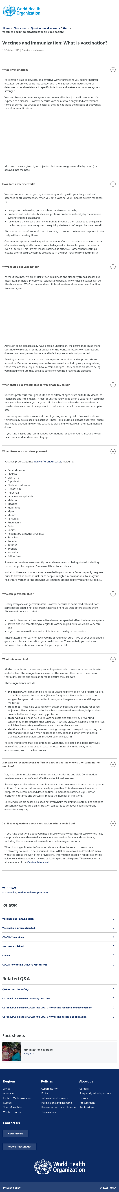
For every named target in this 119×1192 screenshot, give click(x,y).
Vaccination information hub (20, 928)
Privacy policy (11, 1188)
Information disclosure (54, 1098)
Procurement (87, 1103)
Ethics (44, 1094)
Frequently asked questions (95, 1094)
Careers (84, 1089)
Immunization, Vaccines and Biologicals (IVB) (25, 892)
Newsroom (20, 28)
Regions (10, 1081)
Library (83, 1098)
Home (6, 28)
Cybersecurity (49, 1089)
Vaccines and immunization (19, 918)
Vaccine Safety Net (38, 862)
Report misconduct (19, 1148)
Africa (6, 1089)
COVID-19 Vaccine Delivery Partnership (26, 964)
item (66, 28)
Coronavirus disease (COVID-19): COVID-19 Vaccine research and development (50, 1007)
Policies (48, 1081)
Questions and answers (45, 28)
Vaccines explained (14, 946)
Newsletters (15, 1134)
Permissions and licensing (56, 1103)
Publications (86, 1108)
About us (87, 1081)
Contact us (12, 1123)
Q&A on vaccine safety (16, 989)
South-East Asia (12, 1108)
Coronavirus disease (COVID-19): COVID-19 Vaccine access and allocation (47, 1016)
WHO (113, 1188)
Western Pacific (12, 1112)
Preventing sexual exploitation (59, 1108)
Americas (8, 1094)
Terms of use (49, 1112)
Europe (7, 1103)
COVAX (6, 955)
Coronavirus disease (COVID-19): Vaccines (28, 998)
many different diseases (47, 461)
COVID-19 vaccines (13, 937)
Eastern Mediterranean (17, 1098)
